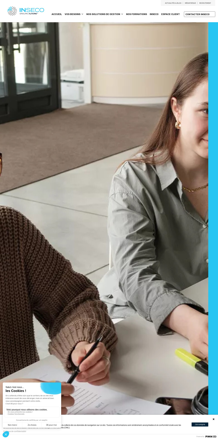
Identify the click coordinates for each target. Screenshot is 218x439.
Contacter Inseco (197, 14)
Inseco (154, 14)
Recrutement (205, 3)
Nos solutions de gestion (104, 14)
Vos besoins (74, 14)
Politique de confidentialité (14, 431)
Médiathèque (190, 3)
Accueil (57, 14)
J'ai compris (200, 424)
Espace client (170, 14)
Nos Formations (136, 14)
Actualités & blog (173, 3)
